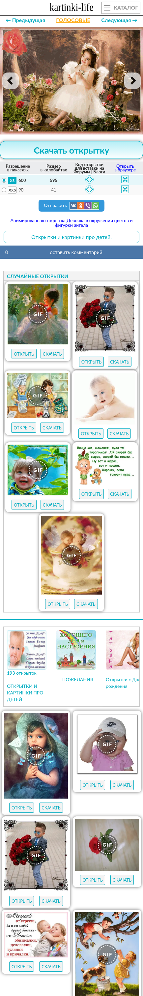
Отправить (71, 206)
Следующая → (119, 20)
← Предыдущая (25, 20)
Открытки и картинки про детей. (71, 237)
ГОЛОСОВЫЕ (73, 20)
